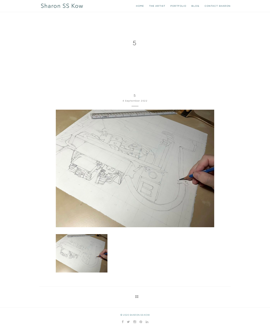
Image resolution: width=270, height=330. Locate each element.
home (140, 6)
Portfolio (178, 6)
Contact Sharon (218, 6)
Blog (195, 6)
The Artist (157, 6)
